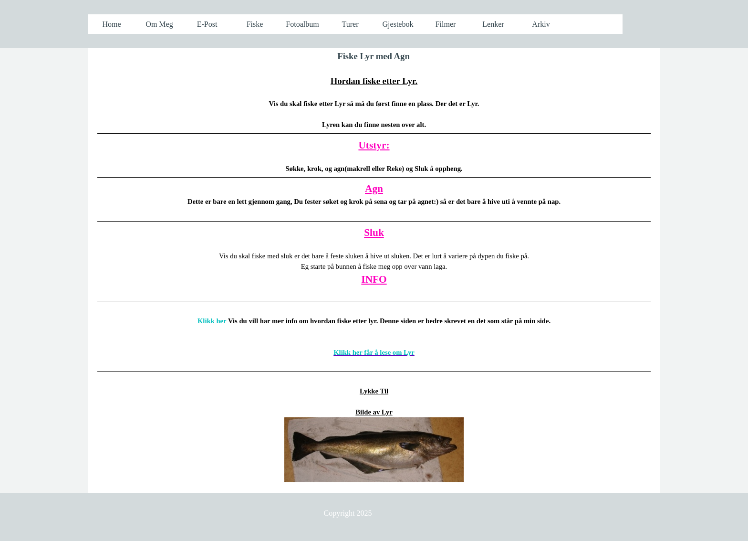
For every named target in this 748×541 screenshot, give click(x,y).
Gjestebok (398, 24)
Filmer (446, 24)
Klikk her (212, 321)
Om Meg (159, 24)
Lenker (493, 24)
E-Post (207, 24)
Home (111, 24)
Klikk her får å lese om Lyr (374, 352)
